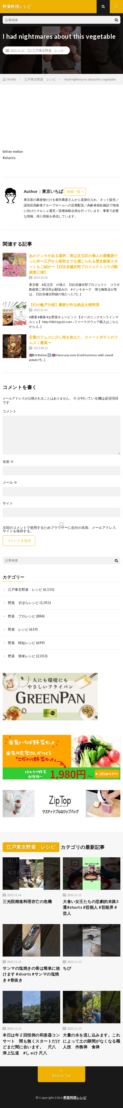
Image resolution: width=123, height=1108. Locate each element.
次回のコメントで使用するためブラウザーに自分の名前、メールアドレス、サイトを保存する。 (61, 529)
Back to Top (61, 1075)
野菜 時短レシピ (21, 643)
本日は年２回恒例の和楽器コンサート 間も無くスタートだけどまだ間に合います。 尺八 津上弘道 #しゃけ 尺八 (31, 1044)
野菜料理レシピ (75, 1098)
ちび (67, 968)
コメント (9, 411)
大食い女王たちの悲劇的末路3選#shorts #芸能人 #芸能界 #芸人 (91, 907)
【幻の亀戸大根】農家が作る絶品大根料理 (64, 304)
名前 (8, 461)
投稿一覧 (74, 191)
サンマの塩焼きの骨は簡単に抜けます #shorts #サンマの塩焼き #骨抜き (31, 974)
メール (10, 482)
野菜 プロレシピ (21, 616)
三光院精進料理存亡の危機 (27, 901)
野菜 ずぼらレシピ (23, 603)
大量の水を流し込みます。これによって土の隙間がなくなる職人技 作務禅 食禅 (91, 1041)
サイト (8, 503)
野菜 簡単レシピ (21, 656)
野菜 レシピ (18, 629)
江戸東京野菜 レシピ (48, 50)
